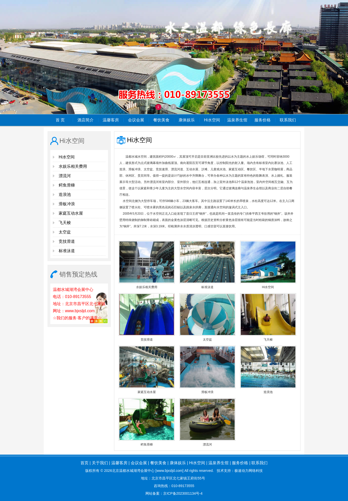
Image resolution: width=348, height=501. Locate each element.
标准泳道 (67, 251)
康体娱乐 (187, 120)
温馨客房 (111, 120)
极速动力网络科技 (248, 471)
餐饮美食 (161, 120)
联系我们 (288, 120)
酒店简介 (85, 120)
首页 (84, 463)
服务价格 (262, 120)
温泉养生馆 (237, 120)
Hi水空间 (212, 120)
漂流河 (65, 176)
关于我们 (100, 463)
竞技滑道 (67, 241)
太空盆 (65, 232)
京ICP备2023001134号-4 (183, 493)
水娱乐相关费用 (73, 166)
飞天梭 (65, 222)
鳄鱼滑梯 (67, 185)
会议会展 (136, 120)
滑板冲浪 (67, 204)
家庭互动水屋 (71, 213)
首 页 (60, 120)
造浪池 (65, 194)
